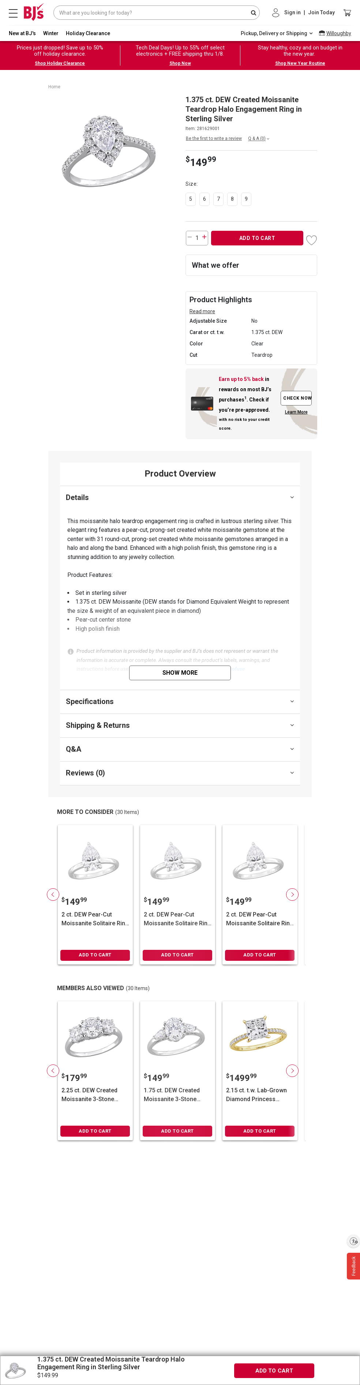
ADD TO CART (257, 238)
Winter (51, 33)
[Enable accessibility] (353, 1241)
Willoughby (338, 33)
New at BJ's (22, 33)
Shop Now (180, 63)
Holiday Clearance (88, 33)
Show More (180, 672)
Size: (192, 184)
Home (54, 86)
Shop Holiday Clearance (60, 63)
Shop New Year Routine (300, 63)
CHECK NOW (297, 398)
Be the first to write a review (214, 138)
